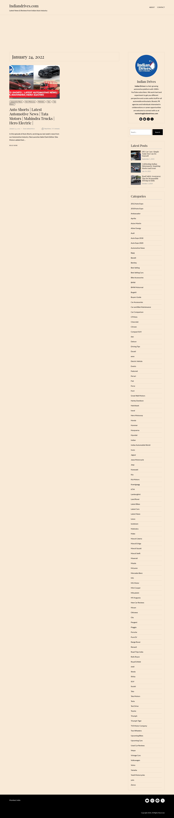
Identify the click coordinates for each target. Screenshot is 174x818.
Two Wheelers (136, 731)
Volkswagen (135, 760)
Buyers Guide (136, 297)
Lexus (133, 519)
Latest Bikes (135, 504)
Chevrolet (134, 322)
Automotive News (16, 102)
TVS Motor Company (139, 726)
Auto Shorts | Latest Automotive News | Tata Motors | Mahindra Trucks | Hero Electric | (31, 116)
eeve (132, 356)
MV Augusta (135, 598)
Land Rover (135, 499)
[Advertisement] (87, 32)
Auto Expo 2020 (137, 243)
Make (133, 534)
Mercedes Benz (136, 573)
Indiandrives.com (24, 5)
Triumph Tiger (136, 721)
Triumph (134, 716)
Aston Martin (136, 223)
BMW (133, 282)
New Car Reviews (137, 602)
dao (132, 337)
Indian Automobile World (140, 445)
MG (132, 578)
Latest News (135, 514)
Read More (13, 145)
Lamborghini (135, 494)
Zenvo (133, 785)
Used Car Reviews (138, 745)
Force (133, 386)
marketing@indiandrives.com (146, 113)
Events (133, 366)
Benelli (133, 258)
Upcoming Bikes (137, 736)
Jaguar (133, 455)
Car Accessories (137, 302)
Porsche (134, 632)
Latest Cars (135, 509)
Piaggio (133, 627)
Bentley (134, 263)
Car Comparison (137, 312)
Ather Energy (136, 228)
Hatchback (135, 405)
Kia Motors (135, 479)
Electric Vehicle (136, 361)
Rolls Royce (135, 657)
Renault (134, 647)
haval (133, 410)
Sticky (133, 676)
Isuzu (133, 450)
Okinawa (134, 612)
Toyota (133, 711)
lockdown (134, 524)
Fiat (132, 381)
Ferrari (133, 376)
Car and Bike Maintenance (141, 307)
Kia (132, 474)
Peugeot (134, 622)
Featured (134, 371)
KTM (133, 489)
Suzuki (133, 686)
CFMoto (134, 317)
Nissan (133, 607)
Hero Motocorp (30, 102)
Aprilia (133, 218)
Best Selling (135, 268)
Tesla (133, 701)
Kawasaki (134, 470)
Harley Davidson (137, 401)
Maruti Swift (135, 553)
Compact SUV (136, 332)
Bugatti (133, 292)
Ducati (133, 351)
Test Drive (134, 706)
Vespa (133, 750)
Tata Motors (135, 696)
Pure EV (134, 637)
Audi (132, 233)
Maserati (134, 558)
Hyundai (134, 435)
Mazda (133, 563)
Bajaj (133, 253)
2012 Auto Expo (137, 204)
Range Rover (135, 642)
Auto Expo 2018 (137, 238)
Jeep (132, 465)
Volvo (133, 765)
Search (157, 132)
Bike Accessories (137, 277)
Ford (132, 391)
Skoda (133, 672)
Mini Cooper (135, 588)
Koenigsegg (135, 484)
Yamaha (134, 770)
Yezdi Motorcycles (138, 775)
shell (132, 667)
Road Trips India (137, 652)
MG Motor (135, 583)
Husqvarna (135, 430)
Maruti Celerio (136, 539)
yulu (132, 780)
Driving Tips (135, 346)
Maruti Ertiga (136, 543)
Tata (48, 102)
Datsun (133, 341)
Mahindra (41, 102)
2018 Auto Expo (137, 208)
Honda (133, 420)
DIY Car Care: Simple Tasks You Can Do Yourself (150, 154)
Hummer (134, 425)
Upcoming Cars (137, 740)
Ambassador (135, 213)
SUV (132, 681)
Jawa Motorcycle (137, 460)
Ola (132, 617)
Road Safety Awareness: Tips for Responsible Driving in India (151, 178)
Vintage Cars (136, 755)
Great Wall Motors (138, 396)
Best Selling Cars (137, 272)
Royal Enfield (136, 662)
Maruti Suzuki (136, 548)
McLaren (134, 568)
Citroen (134, 327)
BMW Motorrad (137, 287)
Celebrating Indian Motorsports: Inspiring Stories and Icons (151, 166)
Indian (133, 440)
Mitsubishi (135, 593)
